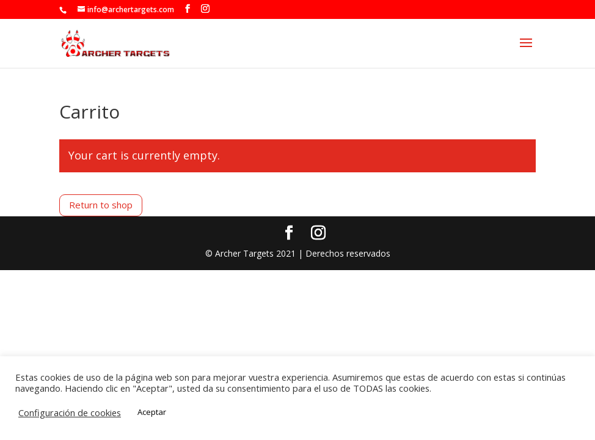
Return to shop (101, 205)
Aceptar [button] (151, 411)
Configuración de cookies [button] (69, 412)
